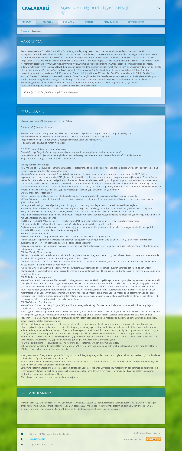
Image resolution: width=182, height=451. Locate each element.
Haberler (88, 22)
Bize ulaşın (68, 22)
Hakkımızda (47, 22)
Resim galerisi (111, 22)
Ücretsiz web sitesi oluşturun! (134, 439)
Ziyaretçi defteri (136, 22)
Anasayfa (26, 22)
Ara (158, 7)
